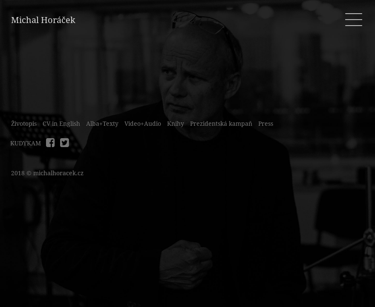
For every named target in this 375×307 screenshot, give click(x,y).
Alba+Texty (102, 123)
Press (265, 123)
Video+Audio (142, 123)
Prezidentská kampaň (221, 123)
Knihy (175, 123)
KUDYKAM (25, 143)
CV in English (61, 123)
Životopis (24, 123)
